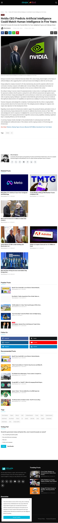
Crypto (11, 415)
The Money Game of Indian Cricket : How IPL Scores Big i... (26, 400)
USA (22, 415)
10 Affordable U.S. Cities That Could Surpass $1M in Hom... (26, 305)
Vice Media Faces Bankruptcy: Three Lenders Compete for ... (27, 373)
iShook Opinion (14, 154)
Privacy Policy (41, 519)
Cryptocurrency (49, 415)
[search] (56, 2)
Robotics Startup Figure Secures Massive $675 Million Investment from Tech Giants (29, 127)
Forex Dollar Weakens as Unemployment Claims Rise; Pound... (48, 473)
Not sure (5, 440)
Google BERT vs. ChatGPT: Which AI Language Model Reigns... (27, 382)
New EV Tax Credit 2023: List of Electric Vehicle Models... (26, 287)
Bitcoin (17, 415)
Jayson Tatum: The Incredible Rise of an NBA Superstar (25, 391)
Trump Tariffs (16, 422)
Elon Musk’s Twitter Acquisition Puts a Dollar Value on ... (26, 296)
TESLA (17, 418)
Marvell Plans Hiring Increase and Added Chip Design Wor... (14, 271)
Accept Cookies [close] (16, 517)
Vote (3, 446)
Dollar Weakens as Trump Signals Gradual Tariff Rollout (49, 480)
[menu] (2, 2)
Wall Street (4, 418)
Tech (6, 12)
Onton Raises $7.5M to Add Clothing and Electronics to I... (12, 245)
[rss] (2, 485)
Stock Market (5, 415)
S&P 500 (32, 418)
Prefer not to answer (7, 442)
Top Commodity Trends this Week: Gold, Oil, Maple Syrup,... (27, 314)
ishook (13, 315)
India (38, 418)
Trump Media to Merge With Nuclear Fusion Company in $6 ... (42, 193)
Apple (42, 418)
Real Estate (4, 422)
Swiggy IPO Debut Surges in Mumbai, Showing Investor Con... (48, 490)
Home (2, 12)
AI (11, 132)
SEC (10, 422)
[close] (30, 500)
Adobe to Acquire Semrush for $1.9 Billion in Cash (42, 245)
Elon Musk (11, 418)
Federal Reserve (29, 415)
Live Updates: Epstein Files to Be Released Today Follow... (26, 324)
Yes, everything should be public (10, 434)
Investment (49, 418)
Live (13, 322)
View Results (10, 446)
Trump (36, 415)
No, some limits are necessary (10, 437)
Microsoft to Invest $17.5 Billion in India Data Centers (13, 219)
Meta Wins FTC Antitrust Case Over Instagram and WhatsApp (14, 193)
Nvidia (7, 132)
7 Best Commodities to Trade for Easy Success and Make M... (27, 365)
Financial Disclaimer (51, 519)
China (42, 415)
